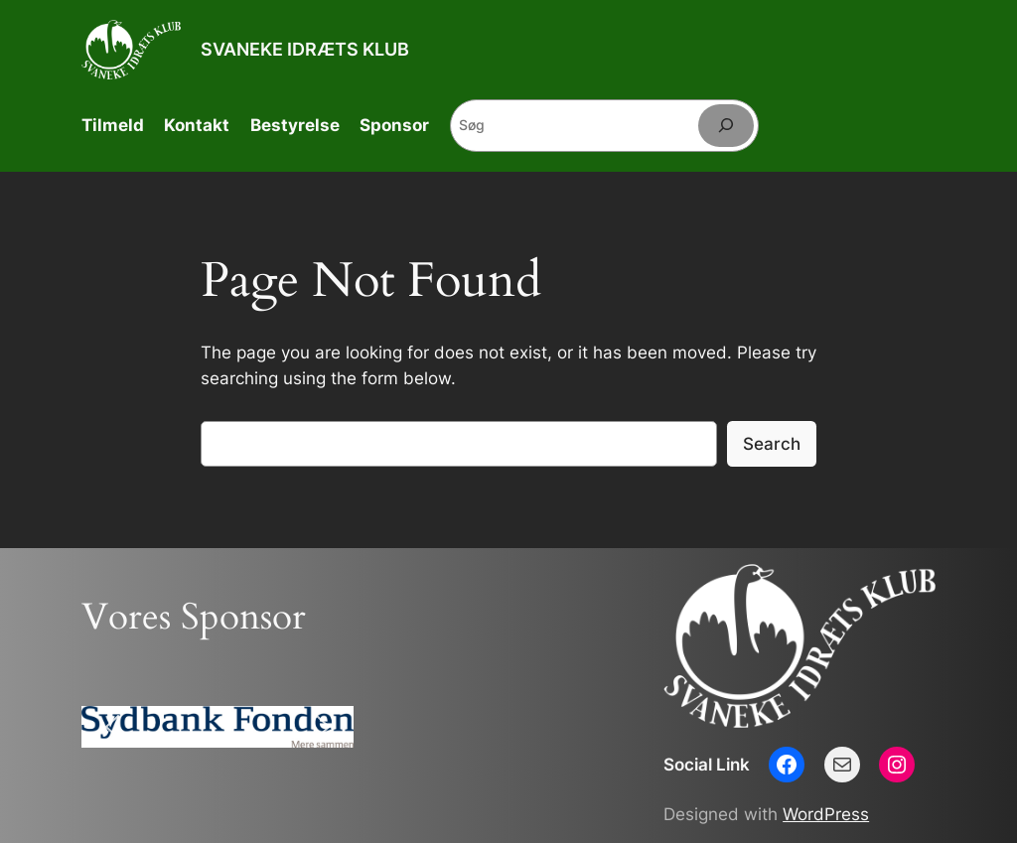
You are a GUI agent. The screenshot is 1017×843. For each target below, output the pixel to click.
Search (771, 444)
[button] (112, 727)
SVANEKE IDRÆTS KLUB (305, 49)
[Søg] (726, 125)
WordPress (826, 814)
